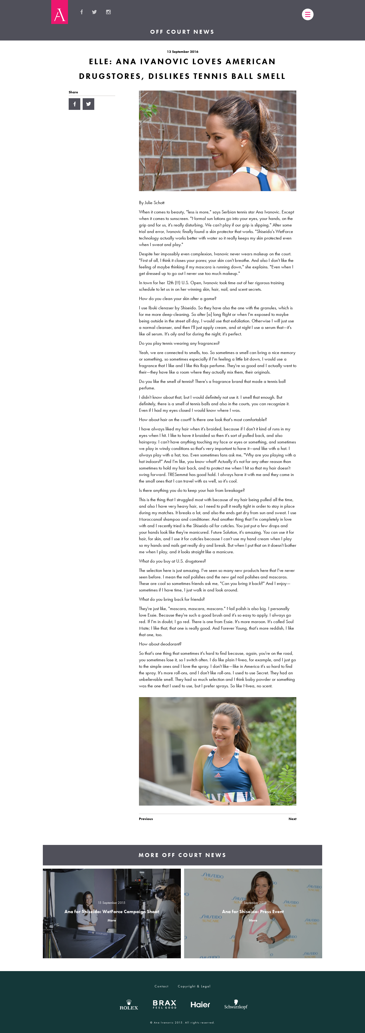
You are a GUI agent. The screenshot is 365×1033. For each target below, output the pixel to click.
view (112, 913)
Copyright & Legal (194, 986)
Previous (146, 819)
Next (292, 819)
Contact (162, 986)
